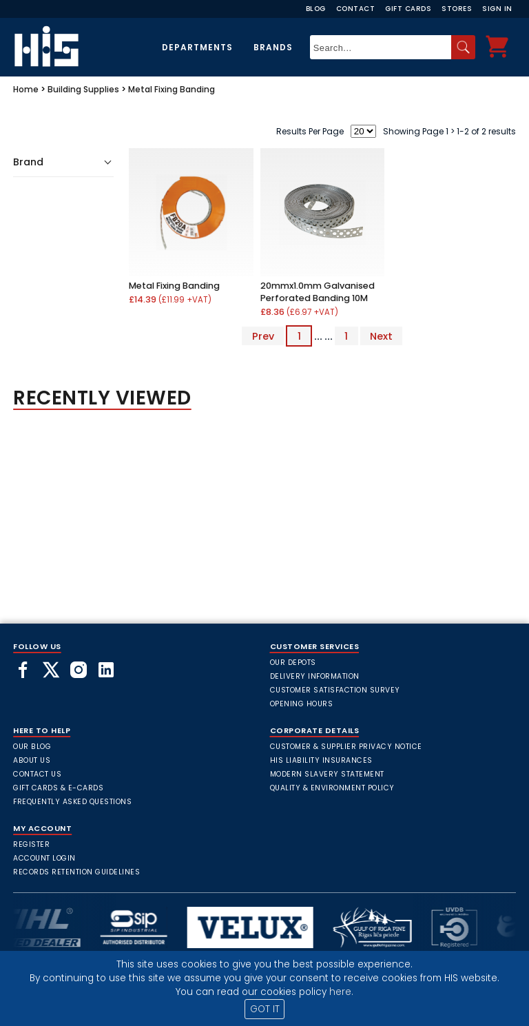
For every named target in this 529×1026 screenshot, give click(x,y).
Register (31, 844)
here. (341, 991)
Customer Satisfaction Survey (335, 690)
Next (381, 336)
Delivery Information (315, 676)
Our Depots (293, 662)
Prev (263, 336)
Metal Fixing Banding (171, 89)
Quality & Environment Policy (332, 788)
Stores (457, 8)
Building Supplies (83, 89)
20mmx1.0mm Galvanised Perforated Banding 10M (317, 292)
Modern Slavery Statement (327, 774)
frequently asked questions (72, 802)
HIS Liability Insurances (321, 760)
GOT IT (265, 1009)
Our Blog (32, 746)
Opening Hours (301, 704)
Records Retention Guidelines (76, 872)
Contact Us (37, 774)
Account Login (44, 858)
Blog (316, 8)
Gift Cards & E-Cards (58, 788)
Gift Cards (408, 8)
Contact (355, 8)
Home (26, 89)
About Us (31, 760)
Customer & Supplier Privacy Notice (346, 746)
